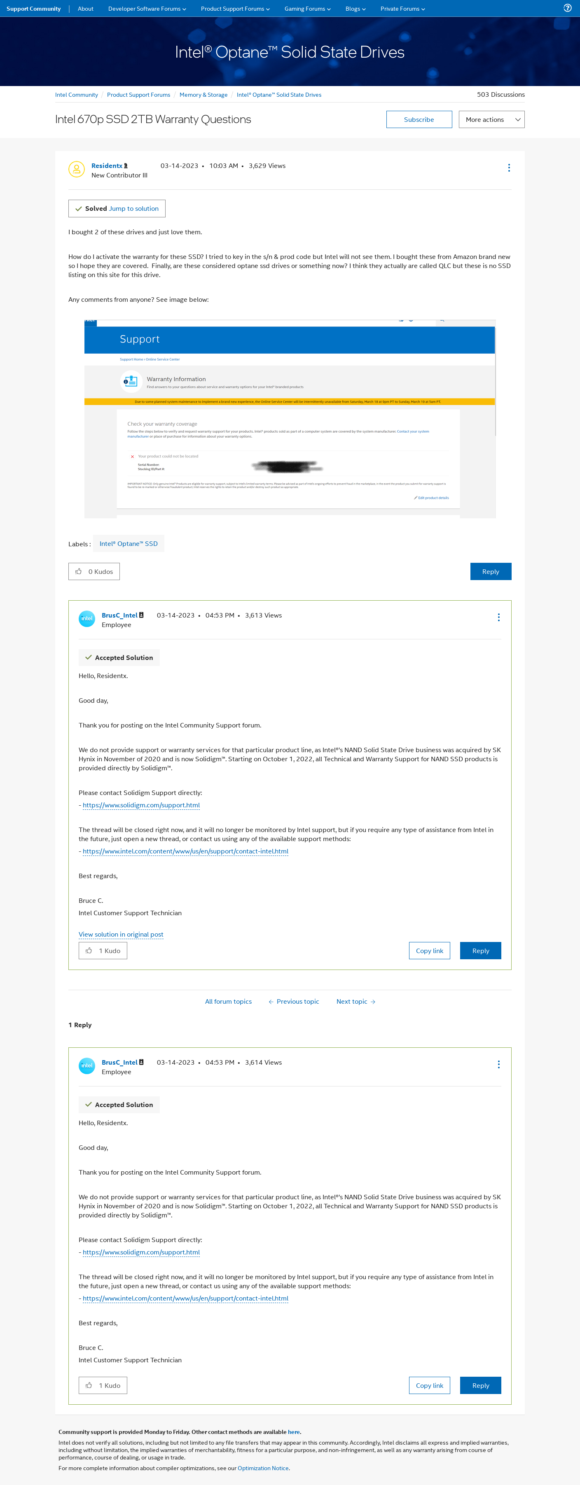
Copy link (429, 950)
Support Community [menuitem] (34, 8)
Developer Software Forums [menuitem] (144, 8)
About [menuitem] (86, 8)
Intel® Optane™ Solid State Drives (279, 94)
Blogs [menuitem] (353, 8)
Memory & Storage (204, 94)
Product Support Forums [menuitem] (232, 8)
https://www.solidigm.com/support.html (141, 804)
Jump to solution (122, 208)
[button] (508, 167)
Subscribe (419, 119)
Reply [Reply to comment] (480, 950)
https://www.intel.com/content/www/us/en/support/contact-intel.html (185, 851)
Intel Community (76, 94)
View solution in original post (121, 934)
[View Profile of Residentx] (109, 165)
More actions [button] (485, 119)
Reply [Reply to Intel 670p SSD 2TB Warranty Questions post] (490, 571)
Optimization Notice (263, 1467)
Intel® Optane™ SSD (129, 543)
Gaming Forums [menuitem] (305, 8)
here (294, 1431)
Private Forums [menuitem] (400, 8)
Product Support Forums (139, 94)
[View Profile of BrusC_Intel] (123, 615)
